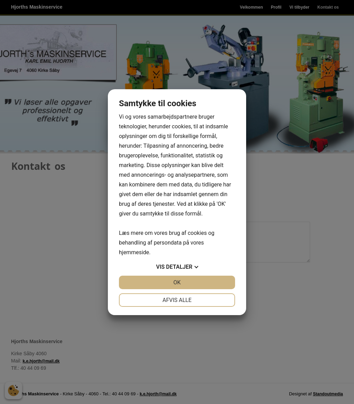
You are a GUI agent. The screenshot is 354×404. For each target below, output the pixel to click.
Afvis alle (177, 300)
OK (176, 282)
